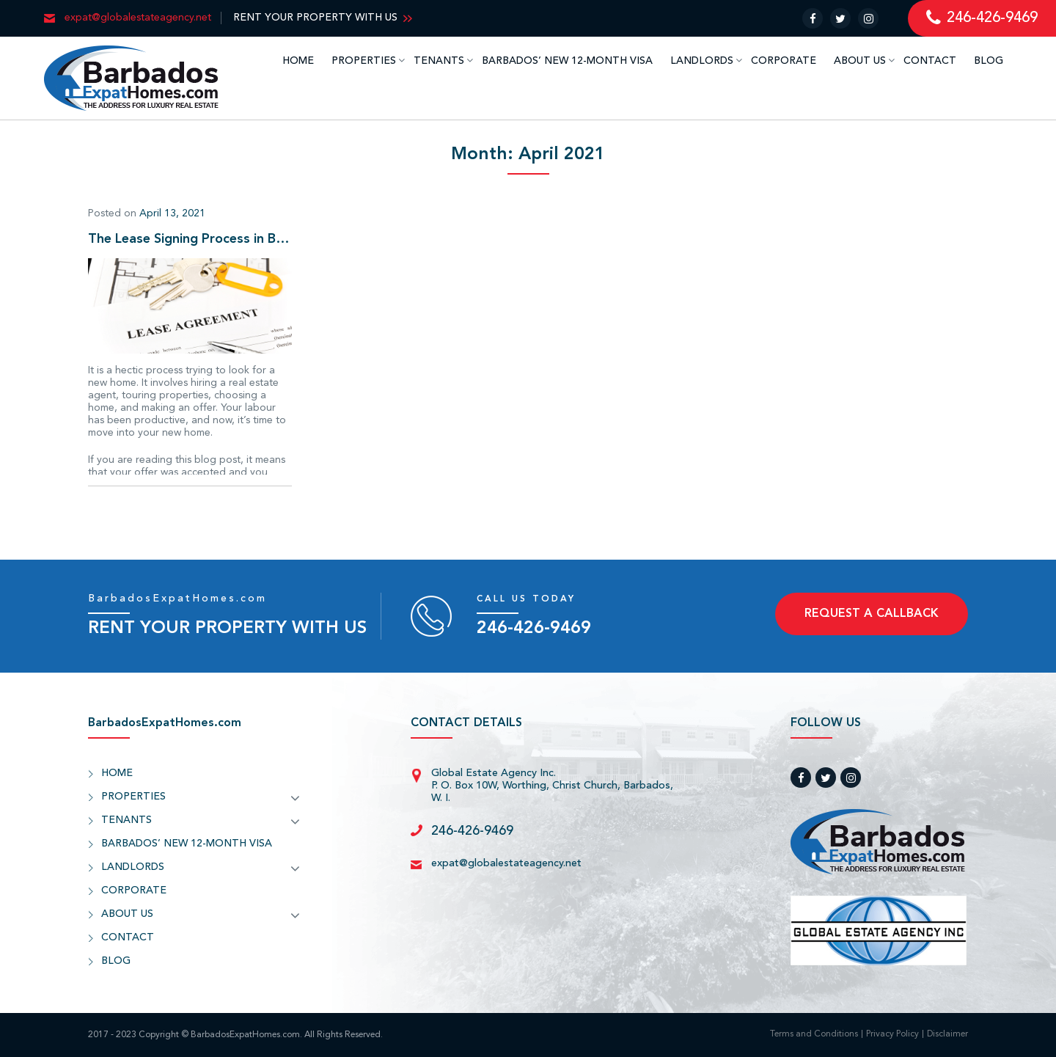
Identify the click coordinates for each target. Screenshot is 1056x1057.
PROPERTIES (363, 61)
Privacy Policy (892, 1034)
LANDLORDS (701, 61)
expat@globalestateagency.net (506, 863)
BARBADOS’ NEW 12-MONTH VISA (567, 61)
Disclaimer (947, 1034)
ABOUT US (860, 61)
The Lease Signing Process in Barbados (190, 239)
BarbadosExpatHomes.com (177, 598)
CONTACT (929, 61)
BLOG (988, 61)
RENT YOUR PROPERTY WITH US (315, 17)
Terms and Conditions (814, 1034)
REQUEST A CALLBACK (871, 614)
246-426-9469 (534, 628)
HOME (298, 61)
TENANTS (439, 61)
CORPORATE (783, 61)
